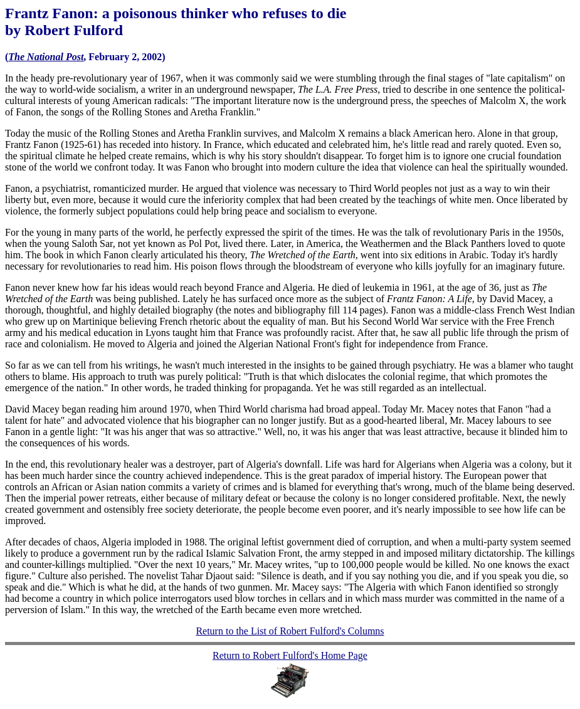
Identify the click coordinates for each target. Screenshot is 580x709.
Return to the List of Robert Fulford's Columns (290, 631)
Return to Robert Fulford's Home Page (290, 655)
